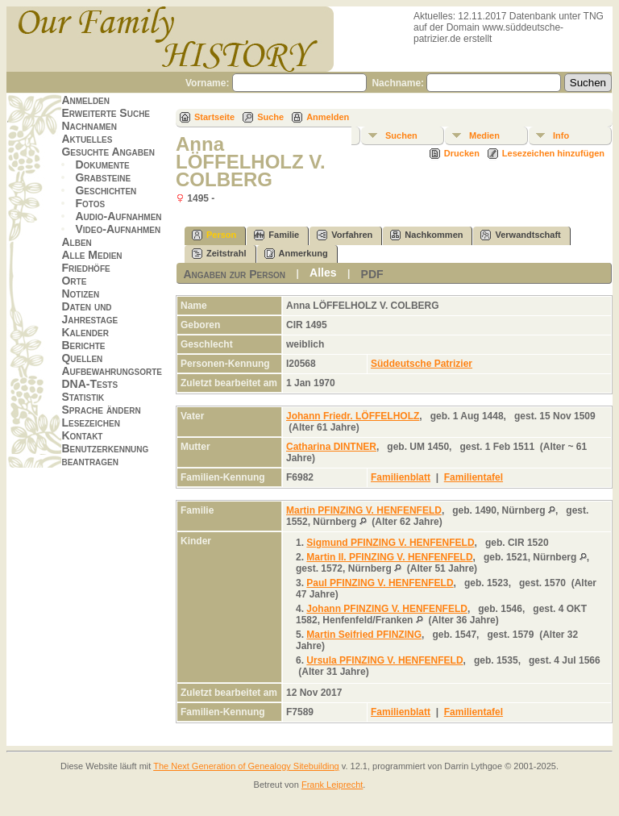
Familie (276, 235)
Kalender (84, 332)
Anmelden (85, 100)
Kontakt (81, 435)
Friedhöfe (85, 267)
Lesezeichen (90, 422)
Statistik (82, 396)
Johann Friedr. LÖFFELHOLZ (352, 416)
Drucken (462, 153)
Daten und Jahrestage (89, 313)
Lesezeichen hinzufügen (553, 153)
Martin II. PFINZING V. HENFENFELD (389, 557)
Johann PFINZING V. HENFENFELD (386, 608)
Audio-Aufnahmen (118, 216)
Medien (484, 135)
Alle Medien (91, 254)
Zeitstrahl (219, 254)
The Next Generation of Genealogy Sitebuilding (246, 766)
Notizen (80, 293)
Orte (73, 280)
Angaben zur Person (234, 274)
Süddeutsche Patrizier (421, 363)
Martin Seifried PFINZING (364, 634)
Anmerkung (296, 254)
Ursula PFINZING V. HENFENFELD (384, 660)
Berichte (83, 345)
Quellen (81, 358)
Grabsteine (103, 177)
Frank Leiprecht (332, 784)
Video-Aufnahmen (117, 229)
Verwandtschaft (520, 235)
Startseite (214, 117)
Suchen (401, 135)
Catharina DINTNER (331, 446)
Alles (323, 272)
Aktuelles (86, 138)
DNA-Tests (89, 383)
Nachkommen (426, 235)
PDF (372, 274)
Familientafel (473, 477)
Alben (76, 241)
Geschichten (105, 190)
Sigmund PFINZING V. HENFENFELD (390, 542)
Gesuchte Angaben (108, 151)
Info (561, 135)
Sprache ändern (100, 409)
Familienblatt (400, 477)
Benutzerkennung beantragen (104, 455)
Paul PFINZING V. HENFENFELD (379, 583)
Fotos (90, 203)
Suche (270, 117)
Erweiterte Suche (105, 112)
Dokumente (102, 164)
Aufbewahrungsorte (111, 370)
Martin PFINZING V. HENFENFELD (364, 510)
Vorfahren (344, 235)
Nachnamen (88, 125)
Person (214, 235)
